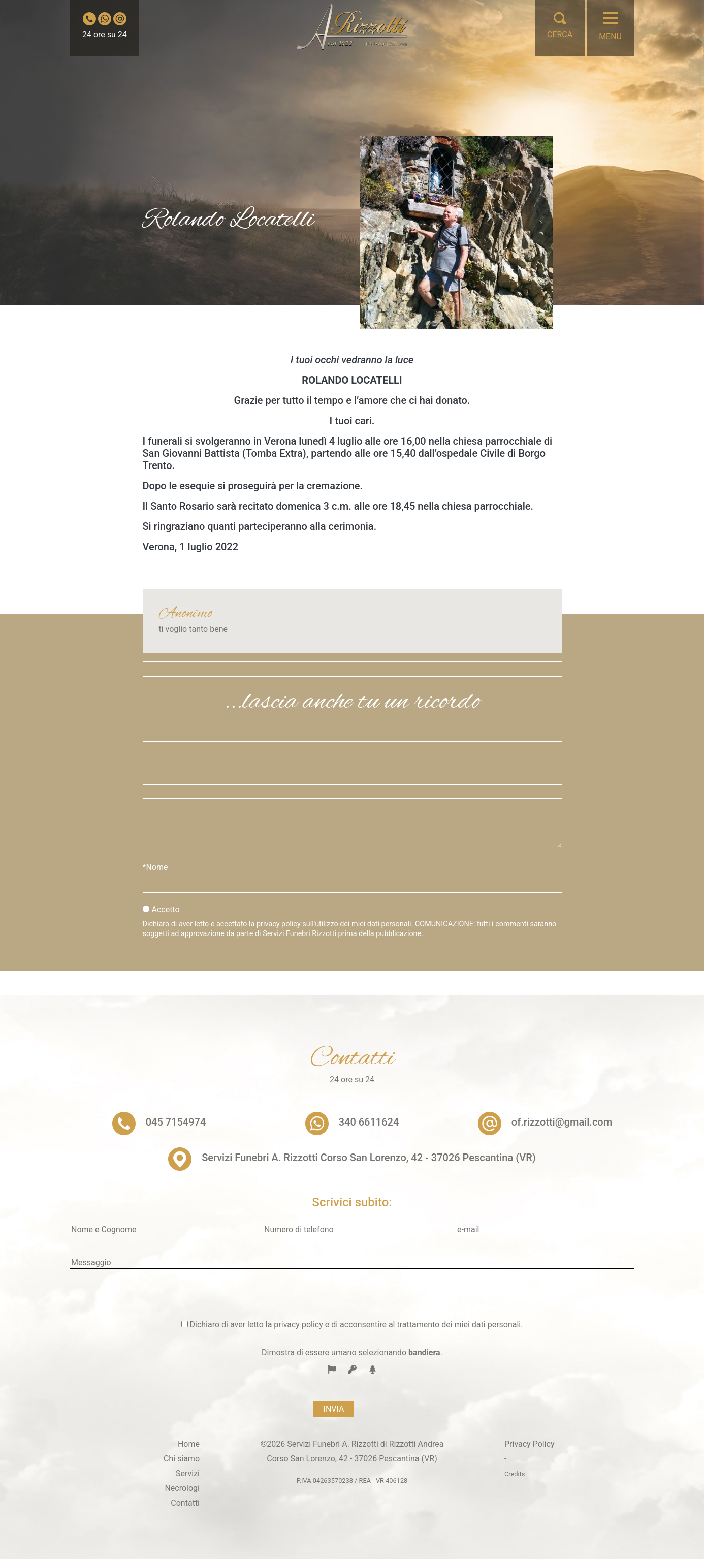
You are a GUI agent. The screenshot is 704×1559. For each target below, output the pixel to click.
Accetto (166, 909)
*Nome (155, 867)
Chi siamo (182, 1458)
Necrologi (182, 1488)
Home (189, 1444)
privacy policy (279, 924)
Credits (514, 1474)
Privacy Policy (529, 1444)
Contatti (185, 1503)
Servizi (188, 1473)
